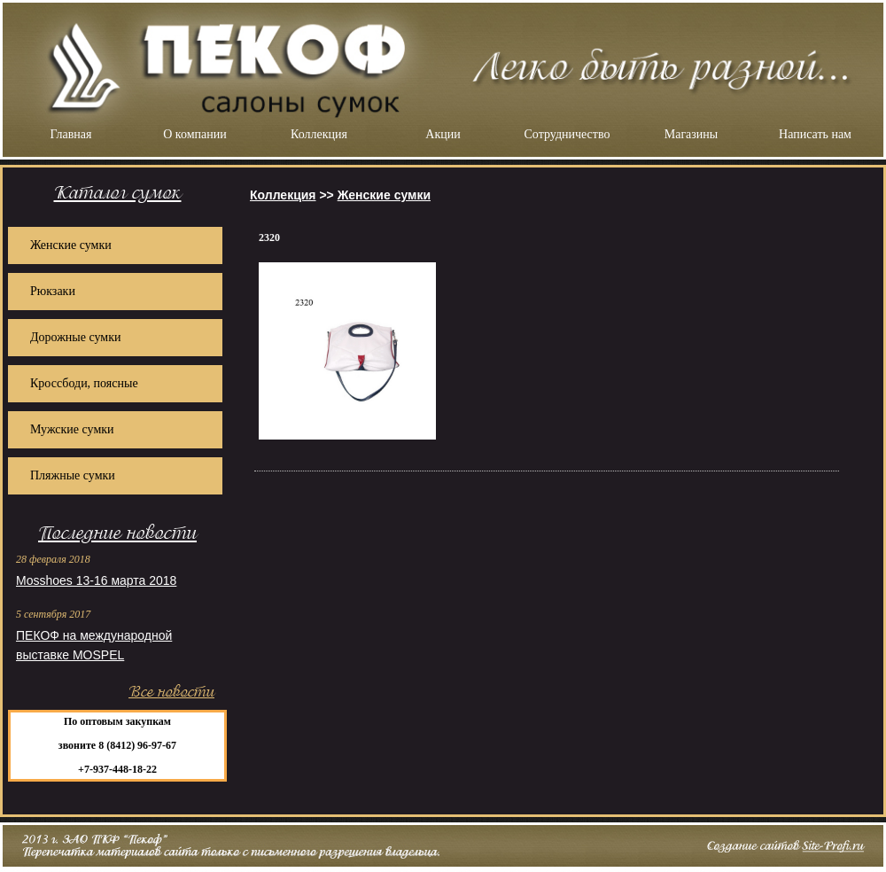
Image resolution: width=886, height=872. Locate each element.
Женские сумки (71, 245)
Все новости (171, 691)
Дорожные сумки (75, 337)
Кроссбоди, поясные (84, 383)
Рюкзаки (52, 291)
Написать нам (815, 134)
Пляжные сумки (72, 475)
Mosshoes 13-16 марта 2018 (96, 580)
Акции (442, 134)
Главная (71, 134)
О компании (194, 134)
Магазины (691, 134)
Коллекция (319, 134)
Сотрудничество (567, 134)
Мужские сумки (72, 429)
